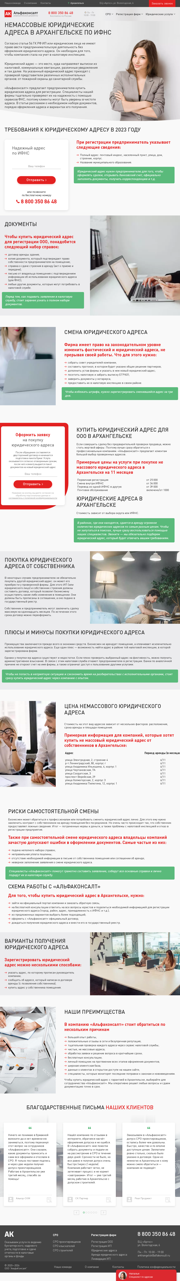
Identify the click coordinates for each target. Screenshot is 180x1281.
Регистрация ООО (102, 1241)
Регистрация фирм (128, 14)
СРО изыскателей (64, 1246)
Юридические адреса (104, 1250)
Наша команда (13, 3)
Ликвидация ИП (101, 1258)
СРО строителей (63, 1250)
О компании (30, 3)
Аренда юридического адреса (109, 1254)
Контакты (45, 3)
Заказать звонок (162, 3)
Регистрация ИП (101, 1246)
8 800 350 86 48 (38, 201)
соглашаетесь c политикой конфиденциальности (33, 498)
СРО (108, 14)
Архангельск (77, 3)
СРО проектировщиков (67, 1241)
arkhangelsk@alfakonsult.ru (154, 1255)
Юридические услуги (159, 14)
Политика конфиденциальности (156, 1267)
